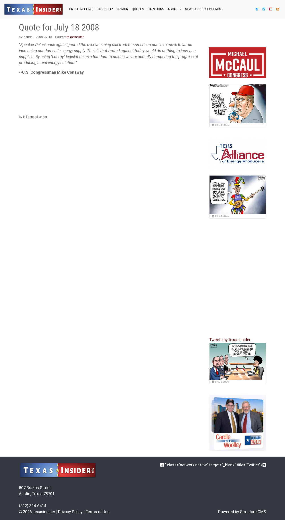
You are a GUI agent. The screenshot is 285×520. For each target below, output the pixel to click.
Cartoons (156, 9)
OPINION (122, 9)
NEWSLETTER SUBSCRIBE (203, 9)
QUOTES (138, 9)
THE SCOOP (104, 9)
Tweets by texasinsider (229, 339)
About (173, 9)
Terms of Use (98, 511)
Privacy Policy (70, 511)
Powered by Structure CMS (242, 511)
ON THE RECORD (80, 9)
